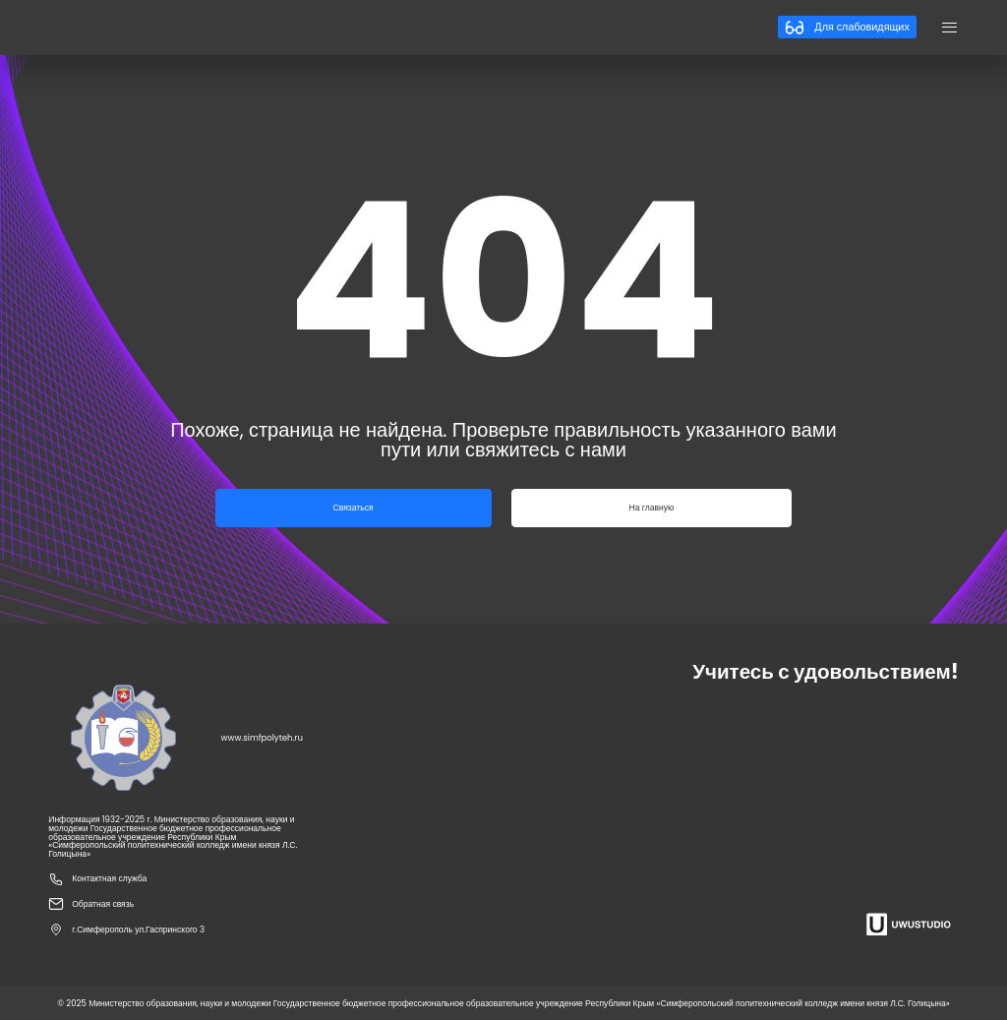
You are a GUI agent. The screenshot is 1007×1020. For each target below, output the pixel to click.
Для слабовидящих (847, 27)
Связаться (353, 507)
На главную (652, 507)
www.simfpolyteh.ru (262, 738)
